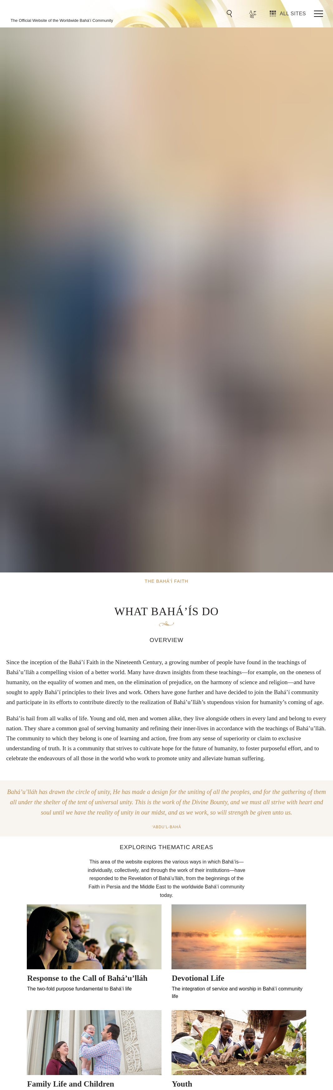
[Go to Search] (230, 14)
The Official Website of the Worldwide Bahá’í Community (62, 20)
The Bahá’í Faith (57, 10)
